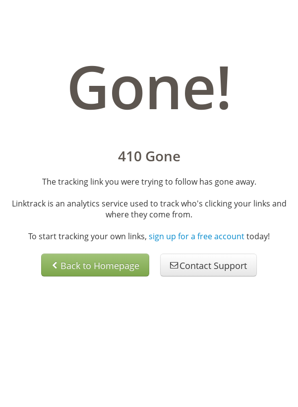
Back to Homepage (95, 265)
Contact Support (208, 265)
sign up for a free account (196, 236)
